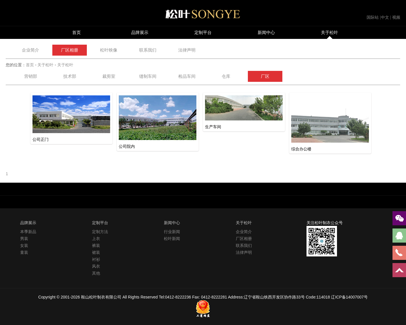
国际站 (373, 17)
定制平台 (203, 32)
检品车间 (187, 76)
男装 (24, 238)
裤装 (96, 245)
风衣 (96, 266)
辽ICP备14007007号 (349, 297)
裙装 (96, 252)
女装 (24, 245)
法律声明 (187, 50)
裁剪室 (108, 76)
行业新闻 (172, 231)
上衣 (96, 238)
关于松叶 (329, 32)
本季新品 (28, 231)
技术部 (69, 76)
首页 (76, 32)
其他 (96, 273)
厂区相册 (69, 50)
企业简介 (30, 50)
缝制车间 (147, 76)
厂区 (265, 76)
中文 (385, 17)
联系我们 (147, 50)
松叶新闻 (172, 238)
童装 (24, 252)
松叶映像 (108, 50)
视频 (396, 17)
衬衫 (96, 259)
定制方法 (100, 231)
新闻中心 (266, 32)
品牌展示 (139, 32)
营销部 (30, 76)
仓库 (226, 76)
